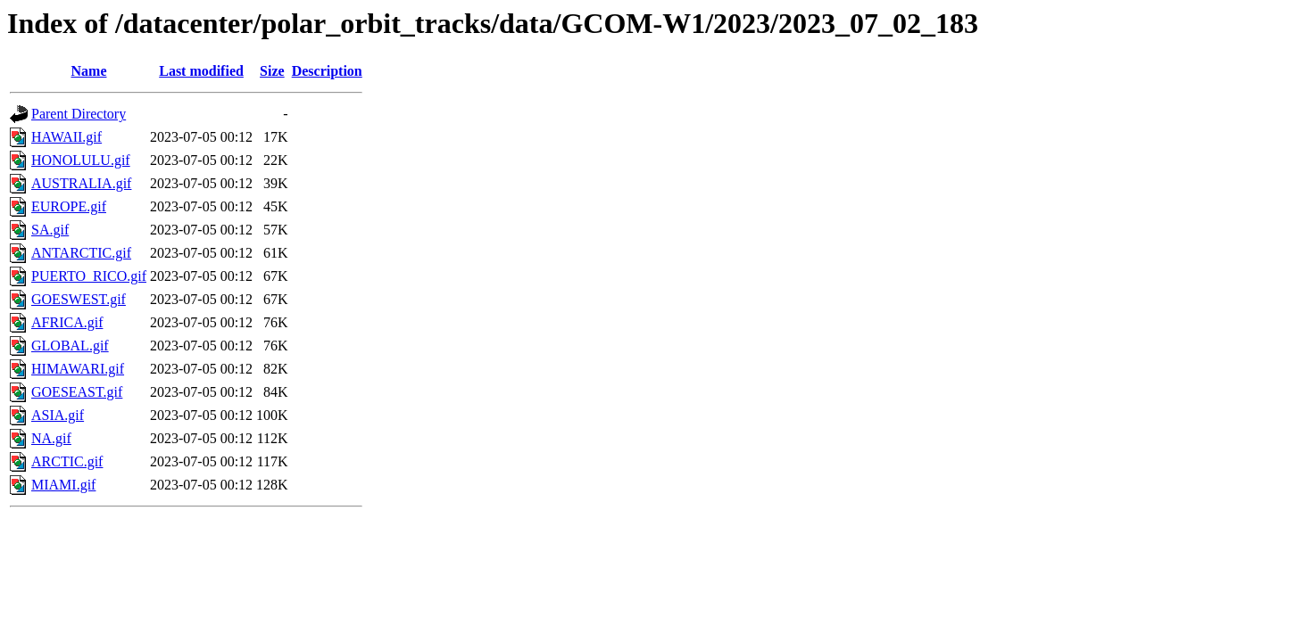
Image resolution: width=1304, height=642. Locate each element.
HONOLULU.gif (80, 160)
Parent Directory (78, 113)
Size (272, 70)
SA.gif (50, 229)
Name (89, 70)
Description (327, 70)
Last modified (201, 70)
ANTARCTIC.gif (81, 252)
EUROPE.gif (68, 206)
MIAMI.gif (63, 484)
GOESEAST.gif (76, 391)
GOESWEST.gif (78, 299)
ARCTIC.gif (67, 461)
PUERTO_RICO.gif (88, 276)
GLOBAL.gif (70, 345)
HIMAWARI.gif (77, 368)
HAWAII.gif (66, 136)
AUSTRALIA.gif (81, 183)
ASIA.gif (57, 415)
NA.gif (51, 438)
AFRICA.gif (67, 322)
